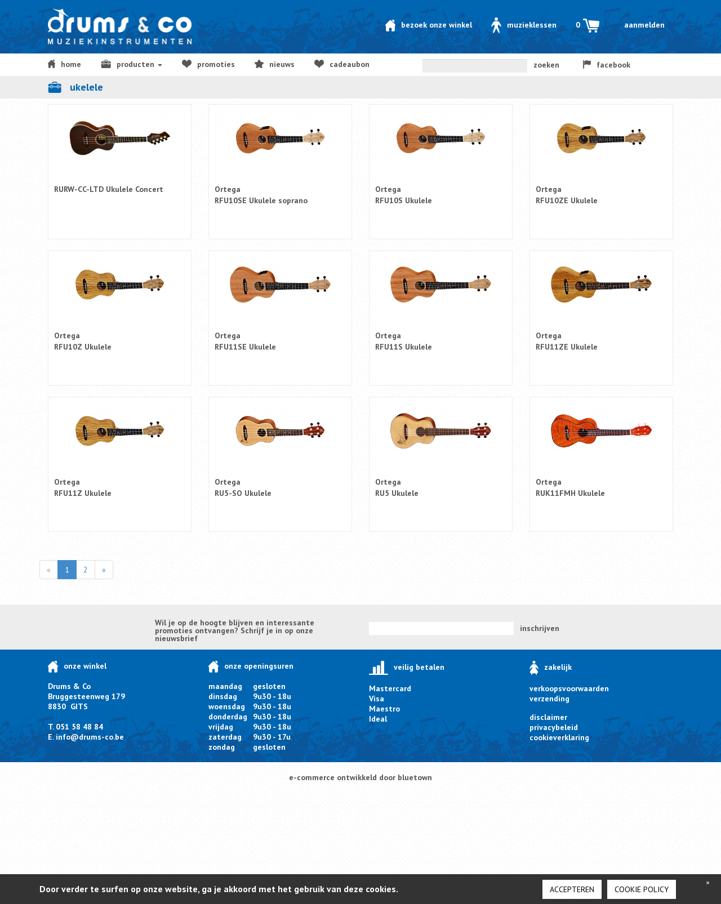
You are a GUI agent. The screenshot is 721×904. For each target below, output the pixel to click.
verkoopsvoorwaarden (569, 688)
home (64, 64)
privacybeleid (553, 727)
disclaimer (548, 717)
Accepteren (572, 889)
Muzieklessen (524, 25)
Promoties (208, 64)
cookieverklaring (559, 737)
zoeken (546, 65)
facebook (606, 65)
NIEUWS (275, 64)
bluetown (415, 777)
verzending (549, 698)
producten (131, 64)
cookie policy (642, 889)
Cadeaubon (342, 64)
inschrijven (539, 628)
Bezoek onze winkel (428, 25)
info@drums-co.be (90, 737)
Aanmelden (644, 25)
